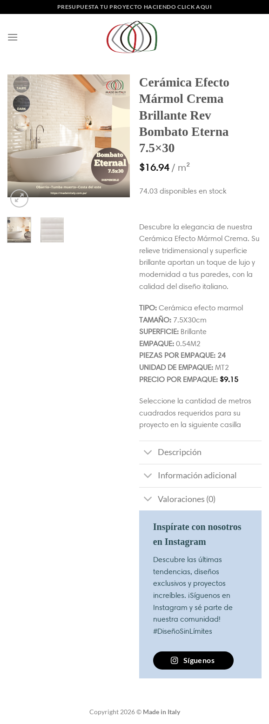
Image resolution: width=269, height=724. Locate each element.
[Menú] (12, 37)
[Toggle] (148, 453)
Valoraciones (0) (177, 500)
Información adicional (188, 477)
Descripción (170, 453)
